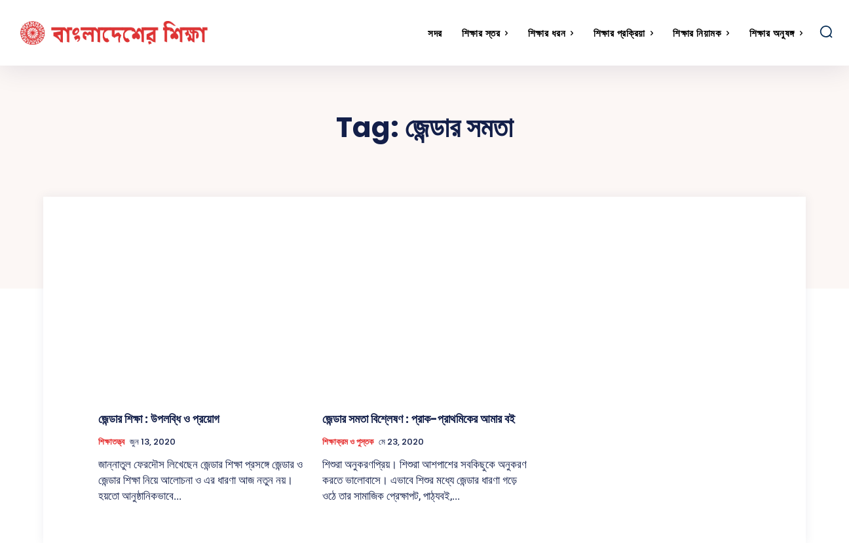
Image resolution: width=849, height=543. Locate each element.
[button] (826, 31)
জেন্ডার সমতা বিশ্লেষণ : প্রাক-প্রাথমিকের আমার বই (418, 419)
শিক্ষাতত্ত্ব (111, 442)
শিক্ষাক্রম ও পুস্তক (347, 442)
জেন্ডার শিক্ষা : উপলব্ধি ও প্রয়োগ (158, 419)
